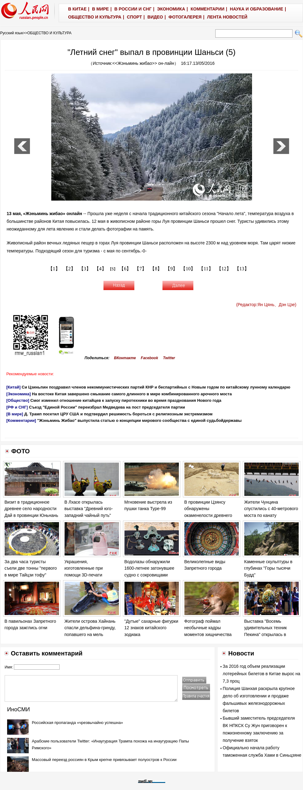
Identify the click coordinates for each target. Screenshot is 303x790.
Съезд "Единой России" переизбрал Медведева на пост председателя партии (107, 407)
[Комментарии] (21, 420)
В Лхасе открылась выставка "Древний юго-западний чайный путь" (89, 509)
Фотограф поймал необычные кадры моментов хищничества (208, 628)
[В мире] (14, 414)
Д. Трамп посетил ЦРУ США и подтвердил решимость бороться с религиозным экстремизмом (118, 414)
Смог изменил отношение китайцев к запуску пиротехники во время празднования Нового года (125, 400)
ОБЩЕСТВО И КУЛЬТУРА (49, 33)
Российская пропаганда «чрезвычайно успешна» (77, 722)
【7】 (140, 268)
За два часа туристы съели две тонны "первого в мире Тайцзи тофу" (31, 568)
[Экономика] (18, 394)
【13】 (241, 268)
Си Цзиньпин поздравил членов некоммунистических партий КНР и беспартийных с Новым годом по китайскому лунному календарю (156, 387)
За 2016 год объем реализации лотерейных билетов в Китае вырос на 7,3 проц (261, 674)
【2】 (69, 268)
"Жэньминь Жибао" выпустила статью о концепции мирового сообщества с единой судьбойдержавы (139, 420)
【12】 (224, 268)
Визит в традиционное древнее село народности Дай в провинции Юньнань (31, 509)
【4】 (100, 268)
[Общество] (17, 400)
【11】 (206, 268)
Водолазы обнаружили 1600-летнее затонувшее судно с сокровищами (149, 568)
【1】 (54, 268)
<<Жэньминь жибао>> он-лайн (143, 63)
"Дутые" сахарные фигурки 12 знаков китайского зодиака (151, 628)
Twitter (169, 358)
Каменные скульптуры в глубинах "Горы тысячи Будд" (268, 568)
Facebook (149, 358)
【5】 (113, 269)
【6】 (125, 268)
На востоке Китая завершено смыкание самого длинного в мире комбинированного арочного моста (132, 394)
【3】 (85, 268)
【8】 (156, 268)
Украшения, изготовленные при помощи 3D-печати (84, 568)
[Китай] (13, 387)
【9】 (171, 268)
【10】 (188, 268)
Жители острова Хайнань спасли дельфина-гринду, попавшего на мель (90, 628)
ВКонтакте (125, 358)
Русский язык (11, 33)
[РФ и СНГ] (17, 407)
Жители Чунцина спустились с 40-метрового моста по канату (271, 509)
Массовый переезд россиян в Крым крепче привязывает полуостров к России (104, 759)
